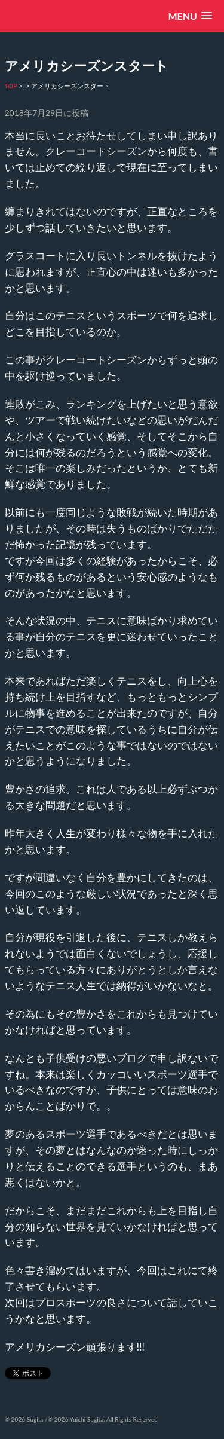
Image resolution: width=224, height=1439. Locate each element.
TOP (11, 86)
